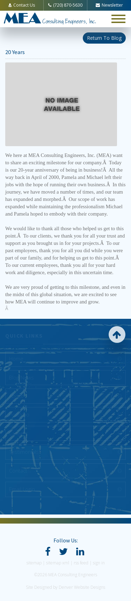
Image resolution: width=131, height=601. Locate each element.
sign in (99, 563)
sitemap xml (57, 563)
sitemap (34, 563)
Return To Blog (104, 38)
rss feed (81, 563)
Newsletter (109, 5)
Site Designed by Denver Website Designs (65, 587)
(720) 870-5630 (65, 5)
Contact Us (21, 5)
